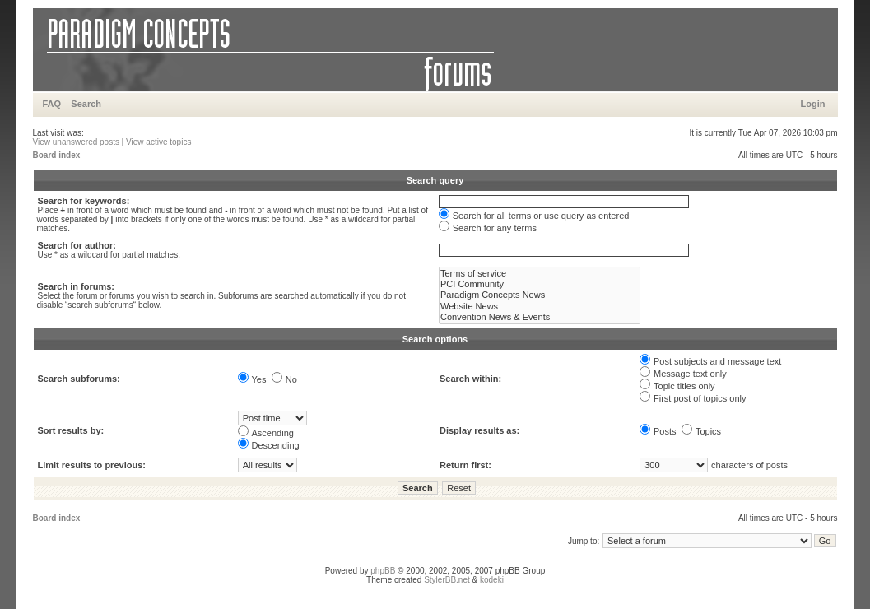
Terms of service (539, 273)
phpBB (382, 570)
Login (813, 104)
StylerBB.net (447, 579)
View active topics (158, 141)
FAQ (52, 104)
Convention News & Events (539, 317)
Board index (57, 155)
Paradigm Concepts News (539, 295)
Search (86, 104)
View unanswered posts (76, 141)
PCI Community (539, 284)
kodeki (492, 579)
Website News (539, 306)
